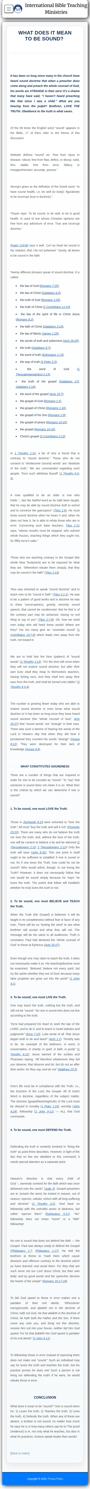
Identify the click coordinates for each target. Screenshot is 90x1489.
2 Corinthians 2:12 (52, 436)
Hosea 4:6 (32, 749)
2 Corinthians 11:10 (56, 307)
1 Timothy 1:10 (25, 453)
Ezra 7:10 (33, 1034)
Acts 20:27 (52, 945)
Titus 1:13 (51, 572)
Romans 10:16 (44, 429)
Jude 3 (49, 1188)
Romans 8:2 (24, 319)
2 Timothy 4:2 (43, 1203)
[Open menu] (8, 9)
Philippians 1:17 (46, 1250)
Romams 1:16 (56, 408)
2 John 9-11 (44, 1111)
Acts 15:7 (56, 394)
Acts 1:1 (55, 1039)
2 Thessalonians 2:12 (52, 847)
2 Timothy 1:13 (30, 661)
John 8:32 (38, 852)
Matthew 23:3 (67, 1069)
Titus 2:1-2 (60, 594)
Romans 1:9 (56, 415)
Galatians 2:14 (25, 386)
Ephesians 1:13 (53, 354)
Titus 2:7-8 (46, 619)
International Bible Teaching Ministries (50, 8)
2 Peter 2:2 (49, 361)
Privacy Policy (55, 1478)
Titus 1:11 (73, 525)
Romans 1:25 (50, 300)
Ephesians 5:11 (57, 1214)
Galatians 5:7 (41, 347)
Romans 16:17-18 (54, 1281)
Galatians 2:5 (69, 381)
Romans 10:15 (56, 422)
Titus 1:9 (60, 510)
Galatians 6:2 (51, 293)
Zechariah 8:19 (33, 822)
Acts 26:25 (71, 340)
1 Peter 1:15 (49, 1106)
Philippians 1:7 (21, 1250)
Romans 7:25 (49, 286)
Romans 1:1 (52, 401)
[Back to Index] (20, 1453)
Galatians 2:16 (53, 326)
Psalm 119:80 (19, 245)
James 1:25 (50, 333)
